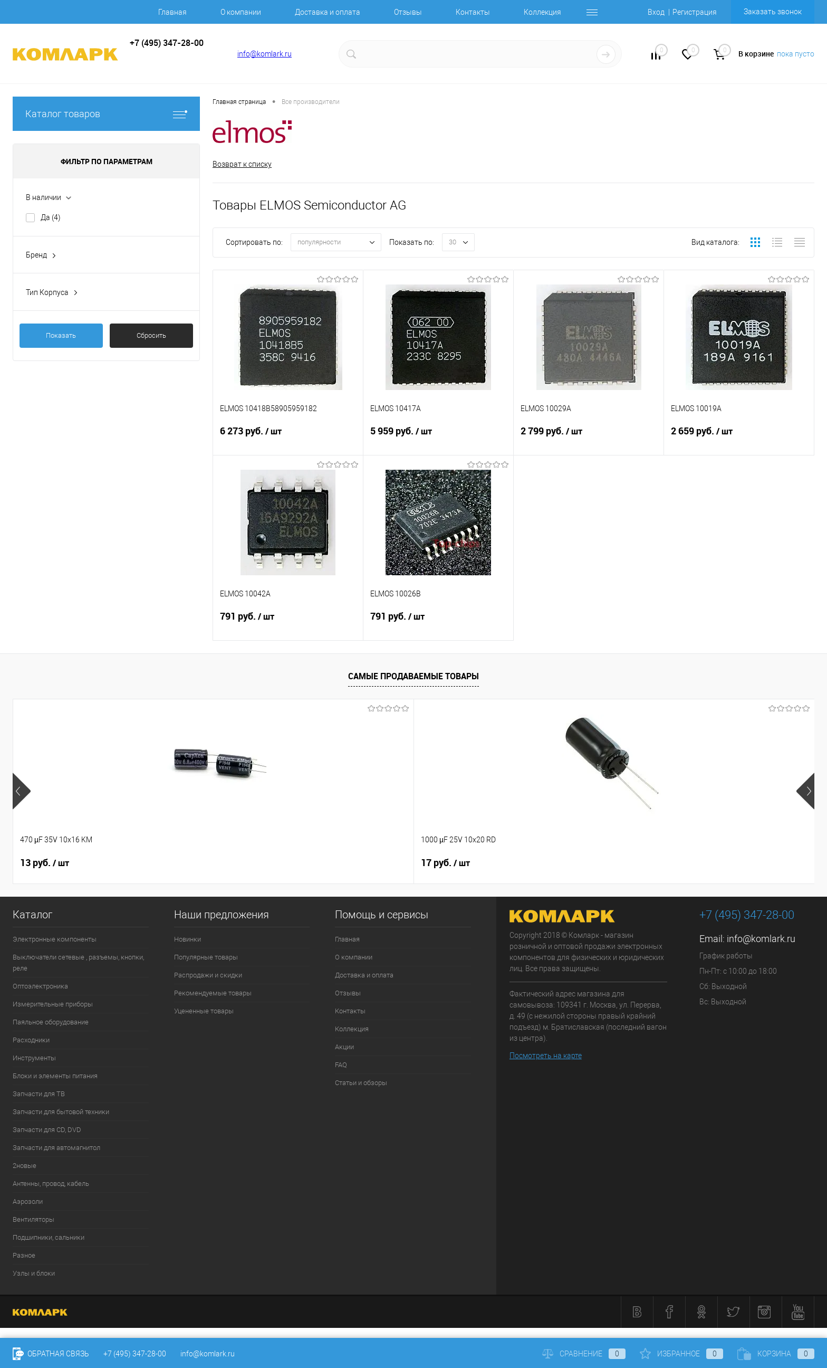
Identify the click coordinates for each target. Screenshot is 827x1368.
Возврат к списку (242, 164)
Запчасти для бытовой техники (61, 1112)
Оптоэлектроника (40, 986)
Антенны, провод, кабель (51, 1184)
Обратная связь (51, 1354)
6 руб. (683, 863)
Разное (24, 1255)
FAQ (341, 1065)
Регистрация (694, 12)
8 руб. (362, 863)
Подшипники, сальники (48, 1237)
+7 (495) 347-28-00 (134, 1354)
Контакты (473, 12)
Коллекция (542, 12)
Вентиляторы (33, 1219)
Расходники (31, 1040)
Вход (656, 12)
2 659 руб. (739, 440)
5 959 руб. (438, 440)
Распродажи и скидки (208, 975)
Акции (344, 1047)
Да (51, 217)
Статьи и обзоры (361, 1083)
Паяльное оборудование (51, 1022)
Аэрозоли (28, 1201)
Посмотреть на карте (545, 1055)
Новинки (187, 939)
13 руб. (44, 863)
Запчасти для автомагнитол (56, 1148)
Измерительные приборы (53, 1004)
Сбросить (151, 335)
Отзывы (408, 12)
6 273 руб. (288, 440)
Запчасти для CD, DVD (47, 1130)
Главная (172, 12)
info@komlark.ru (264, 54)
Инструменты (34, 1058)
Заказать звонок (773, 11)
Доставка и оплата (327, 12)
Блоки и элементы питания (55, 1076)
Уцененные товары (204, 1011)
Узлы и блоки (34, 1273)
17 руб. (204, 863)
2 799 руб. (589, 440)
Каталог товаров (106, 114)
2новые (24, 1166)
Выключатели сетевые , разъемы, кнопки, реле (78, 962)
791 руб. (288, 625)
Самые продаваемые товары (413, 676)
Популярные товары (206, 957)
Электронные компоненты (55, 939)
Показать (61, 335)
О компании (240, 12)
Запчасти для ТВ (39, 1094)
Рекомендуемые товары (213, 993)
